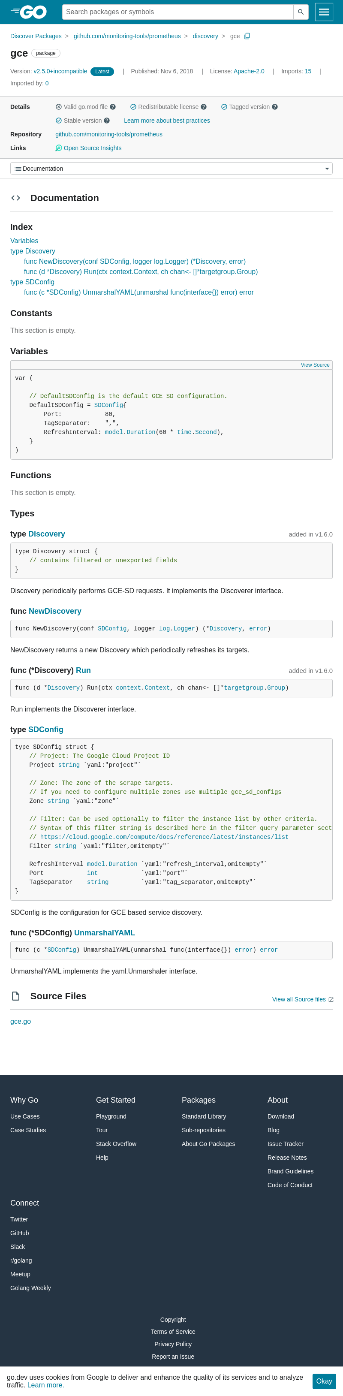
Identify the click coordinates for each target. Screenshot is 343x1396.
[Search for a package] (178, 12)
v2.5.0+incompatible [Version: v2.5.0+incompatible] (49, 71)
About (278, 1100)
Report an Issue (173, 1356)
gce (235, 36)
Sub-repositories (204, 1130)
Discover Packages (36, 36)
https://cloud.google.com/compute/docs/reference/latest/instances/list (164, 837)
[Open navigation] (324, 12)
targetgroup (243, 687)
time (184, 432)
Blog (274, 1130)
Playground (111, 1116)
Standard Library (204, 1116)
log (164, 628)
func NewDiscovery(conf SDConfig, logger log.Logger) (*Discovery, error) (135, 261)
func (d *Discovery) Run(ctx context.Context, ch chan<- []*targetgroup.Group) (141, 271)
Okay (324, 1381)
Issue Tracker (286, 1143)
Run (83, 670)
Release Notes (287, 1157)
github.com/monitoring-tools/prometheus (127, 36)
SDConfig (108, 405)
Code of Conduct (290, 1185)
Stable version (82, 120)
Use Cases (24, 1116)
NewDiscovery (55, 611)
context (128, 687)
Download (281, 1116)
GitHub (19, 1233)
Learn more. (45, 1385)
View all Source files (299, 999)
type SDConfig (32, 282)
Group (276, 687)
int (92, 873)
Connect (24, 1203)
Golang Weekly (30, 1287)
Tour (102, 1130)
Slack (17, 1246)
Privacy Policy (173, 1344)
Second (206, 432)
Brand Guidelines (290, 1171)
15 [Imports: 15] (297, 71)
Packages (199, 1100)
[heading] (36, 12)
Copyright (173, 1319)
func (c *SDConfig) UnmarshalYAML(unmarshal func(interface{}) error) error (139, 292)
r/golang (21, 1260)
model (114, 432)
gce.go (20, 1021)
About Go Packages (208, 1143)
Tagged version (249, 106)
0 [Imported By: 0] (29, 83)
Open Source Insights (88, 148)
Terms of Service (173, 1331)
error (258, 628)
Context (157, 687)
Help (102, 1157)
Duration (140, 432)
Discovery (46, 534)
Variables (24, 240)
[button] (58, 106)
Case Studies (28, 1130)
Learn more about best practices (167, 120)
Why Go (24, 1100)
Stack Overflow (116, 1143)
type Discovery (32, 251)
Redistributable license (168, 106)
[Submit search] (301, 12)
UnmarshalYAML (104, 933)
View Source (315, 365)
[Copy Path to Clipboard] (247, 36)
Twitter (19, 1219)
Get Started (115, 1100)
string (69, 765)
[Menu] (171, 168)
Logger (184, 628)
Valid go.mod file (85, 106)
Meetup (20, 1274)
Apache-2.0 (249, 71)
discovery (205, 36)
